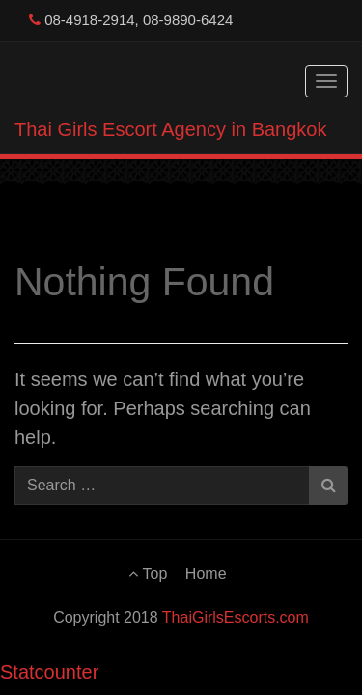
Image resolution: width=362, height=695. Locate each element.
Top (147, 574)
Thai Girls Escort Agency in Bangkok (170, 129)
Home (206, 574)
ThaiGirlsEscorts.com (235, 617)
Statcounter (49, 671)
